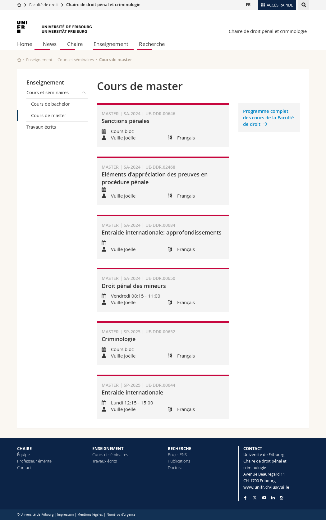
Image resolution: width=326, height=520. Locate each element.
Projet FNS (177, 454)
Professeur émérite (34, 461)
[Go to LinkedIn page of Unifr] (273, 498)
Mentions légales (90, 515)
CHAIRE (24, 448)
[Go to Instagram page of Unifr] (281, 498)
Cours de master (48, 115)
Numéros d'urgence (121, 515)
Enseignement (111, 44)
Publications (179, 461)
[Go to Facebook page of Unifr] (245, 497)
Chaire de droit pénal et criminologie (103, 4)
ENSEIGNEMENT (108, 448)
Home (24, 44)
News (50, 44)
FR (248, 4)
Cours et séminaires (75, 59)
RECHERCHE (179, 448)
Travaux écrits (41, 127)
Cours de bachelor (50, 104)
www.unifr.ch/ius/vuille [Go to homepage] (266, 487)
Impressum (65, 515)
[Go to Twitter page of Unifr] (254, 497)
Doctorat (176, 467)
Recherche (152, 44)
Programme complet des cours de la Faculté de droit (268, 117)
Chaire (75, 44)
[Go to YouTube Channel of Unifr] (264, 498)
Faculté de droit (44, 4)
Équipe (23, 454)
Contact (24, 467)
